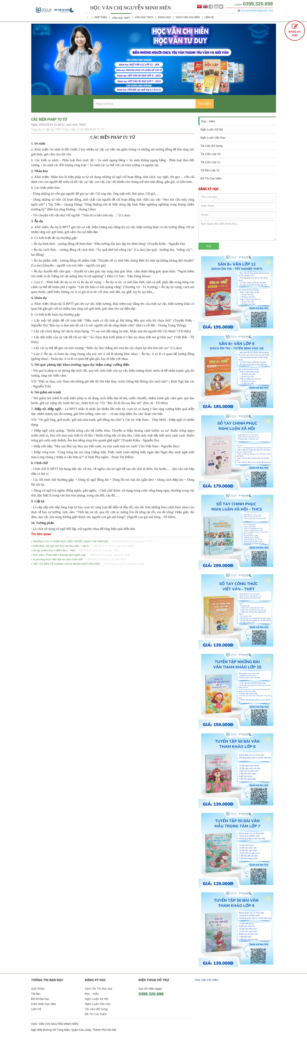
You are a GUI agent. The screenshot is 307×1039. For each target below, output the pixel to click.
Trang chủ (36, 129)
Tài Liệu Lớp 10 (211, 154)
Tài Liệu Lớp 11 (211, 162)
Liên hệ (209, 17)
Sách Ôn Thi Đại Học (99, 988)
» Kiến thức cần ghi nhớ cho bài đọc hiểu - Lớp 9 (82, 546)
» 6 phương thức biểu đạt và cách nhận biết (78, 559)
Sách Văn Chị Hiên (188, 17)
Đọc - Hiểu (70, 129)
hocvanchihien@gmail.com (257, 10)
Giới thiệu (100, 17)
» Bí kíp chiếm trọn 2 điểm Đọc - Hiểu (75, 550)
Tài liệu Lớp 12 (210, 170)
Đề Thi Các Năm (211, 178)
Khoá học (164, 17)
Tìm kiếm (204, 103)
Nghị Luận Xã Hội (212, 129)
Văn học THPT (121, 18)
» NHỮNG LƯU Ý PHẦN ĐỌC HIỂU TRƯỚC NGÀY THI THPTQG (91, 541)
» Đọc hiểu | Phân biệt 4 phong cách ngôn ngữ (80, 555)
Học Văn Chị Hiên (206, 980)
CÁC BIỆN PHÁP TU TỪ (91, 129)
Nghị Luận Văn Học (213, 137)
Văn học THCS (144, 17)
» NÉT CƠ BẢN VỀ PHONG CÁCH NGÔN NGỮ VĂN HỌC (87, 564)
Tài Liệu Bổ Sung (212, 145)
